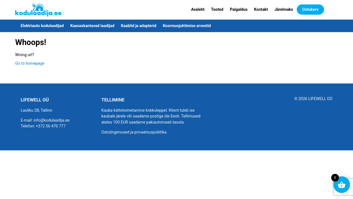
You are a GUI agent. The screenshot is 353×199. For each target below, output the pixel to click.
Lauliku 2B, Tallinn (36, 110)
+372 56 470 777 (51, 126)
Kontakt (261, 9)
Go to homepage (29, 63)
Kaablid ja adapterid (138, 25)
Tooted (217, 9)
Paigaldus (239, 9)
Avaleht (198, 9)
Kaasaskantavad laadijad (92, 25)
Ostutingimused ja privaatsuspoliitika (134, 132)
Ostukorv (310, 9)
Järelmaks (283, 9)
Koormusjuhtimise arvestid (187, 25)
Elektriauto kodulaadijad (42, 25)
